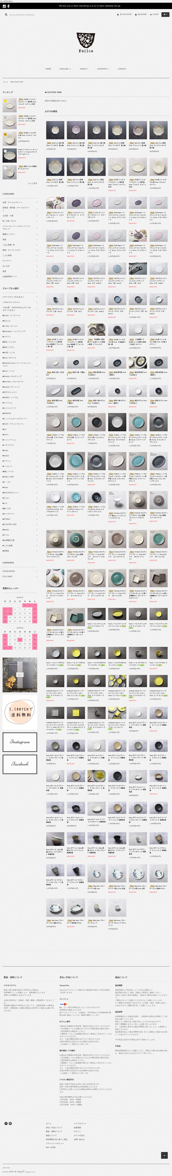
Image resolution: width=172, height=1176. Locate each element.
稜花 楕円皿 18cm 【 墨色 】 (117, 373)
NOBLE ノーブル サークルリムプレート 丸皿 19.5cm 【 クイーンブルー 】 (138, 438)
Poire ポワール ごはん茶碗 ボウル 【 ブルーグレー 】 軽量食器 (97, 850)
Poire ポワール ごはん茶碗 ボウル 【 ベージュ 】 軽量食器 (75, 850)
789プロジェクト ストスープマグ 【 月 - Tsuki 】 (158, 311)
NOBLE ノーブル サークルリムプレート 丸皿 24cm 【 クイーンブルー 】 (76, 477)
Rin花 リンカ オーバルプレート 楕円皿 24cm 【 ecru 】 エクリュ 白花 (27, 118)
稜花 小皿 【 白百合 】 (55, 373)
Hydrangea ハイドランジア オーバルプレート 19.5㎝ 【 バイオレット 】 (138, 216)
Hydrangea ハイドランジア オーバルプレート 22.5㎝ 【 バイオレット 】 (76, 249)
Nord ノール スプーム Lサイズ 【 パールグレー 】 (97, 626)
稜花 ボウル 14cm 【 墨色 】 (158, 402)
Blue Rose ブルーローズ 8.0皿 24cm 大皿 (137, 887)
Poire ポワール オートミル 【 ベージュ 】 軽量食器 (158, 788)
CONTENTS (103, 69)
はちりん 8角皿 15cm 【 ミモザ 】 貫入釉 (117, 144)
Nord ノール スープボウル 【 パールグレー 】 (55, 664)
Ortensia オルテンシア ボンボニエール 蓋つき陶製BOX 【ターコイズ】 (76, 633)
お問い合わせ (79, 1139)
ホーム (5, 82)
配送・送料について (54, 1131)
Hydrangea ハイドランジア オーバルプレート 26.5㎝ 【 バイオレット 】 (138, 249)
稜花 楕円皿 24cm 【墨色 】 (158, 373)
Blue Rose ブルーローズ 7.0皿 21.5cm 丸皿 (117, 887)
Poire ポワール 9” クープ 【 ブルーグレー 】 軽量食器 (138, 820)
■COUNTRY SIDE (17, 82)
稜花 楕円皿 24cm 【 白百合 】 (138, 373)
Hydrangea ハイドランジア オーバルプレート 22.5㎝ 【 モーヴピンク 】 (96, 249)
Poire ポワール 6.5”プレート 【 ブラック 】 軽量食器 (76, 758)
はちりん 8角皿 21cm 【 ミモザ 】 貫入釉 (55, 181)
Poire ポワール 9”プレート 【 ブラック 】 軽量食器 (158, 758)
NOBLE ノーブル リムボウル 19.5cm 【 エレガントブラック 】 (96, 509)
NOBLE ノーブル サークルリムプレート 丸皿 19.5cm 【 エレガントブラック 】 (158, 438)
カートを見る (79, 1135)
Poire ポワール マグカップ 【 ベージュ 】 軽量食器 (158, 850)
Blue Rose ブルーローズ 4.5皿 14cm (96, 887)
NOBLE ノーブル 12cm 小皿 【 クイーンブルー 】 (76, 437)
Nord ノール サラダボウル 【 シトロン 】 (117, 664)
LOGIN (155, 14)
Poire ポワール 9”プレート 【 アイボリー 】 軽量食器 (96, 758)
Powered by (19, 1172)
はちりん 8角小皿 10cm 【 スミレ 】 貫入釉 (76, 144)
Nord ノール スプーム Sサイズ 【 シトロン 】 (158, 625)
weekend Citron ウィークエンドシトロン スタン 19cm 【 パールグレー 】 (96, 694)
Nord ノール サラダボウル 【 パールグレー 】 (97, 664)
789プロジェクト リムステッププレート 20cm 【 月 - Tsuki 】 (96, 280)
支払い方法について (54, 1128)
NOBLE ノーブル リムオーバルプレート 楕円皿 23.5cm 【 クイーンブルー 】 (138, 477)
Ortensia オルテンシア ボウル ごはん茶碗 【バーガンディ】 (159, 515)
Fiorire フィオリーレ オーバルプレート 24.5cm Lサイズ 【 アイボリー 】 (27, 152)
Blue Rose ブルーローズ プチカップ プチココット (117, 922)
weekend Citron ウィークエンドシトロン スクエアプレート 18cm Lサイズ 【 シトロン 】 (76, 726)
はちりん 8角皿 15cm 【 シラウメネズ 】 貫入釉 (158, 145)
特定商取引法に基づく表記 (57, 1139)
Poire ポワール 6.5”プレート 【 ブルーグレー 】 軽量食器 (55, 758)
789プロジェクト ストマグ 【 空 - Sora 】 (55, 310)
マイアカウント (80, 1124)
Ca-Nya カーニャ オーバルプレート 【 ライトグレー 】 (55, 215)
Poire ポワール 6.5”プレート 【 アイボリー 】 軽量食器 (138, 725)
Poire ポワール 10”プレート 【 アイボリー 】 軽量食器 (55, 788)
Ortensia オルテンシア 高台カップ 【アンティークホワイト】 (117, 515)
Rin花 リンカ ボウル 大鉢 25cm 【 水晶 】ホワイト (158, 341)
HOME (48, 69)
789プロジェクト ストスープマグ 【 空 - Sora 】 (117, 311)
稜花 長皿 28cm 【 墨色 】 (75, 402)
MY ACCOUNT (126, 14)
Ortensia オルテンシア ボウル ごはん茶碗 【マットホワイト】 (55, 554)
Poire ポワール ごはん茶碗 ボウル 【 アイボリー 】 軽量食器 (54, 852)
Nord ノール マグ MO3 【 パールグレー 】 (137, 664)
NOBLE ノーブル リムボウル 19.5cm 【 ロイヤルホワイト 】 (55, 509)
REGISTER (142, 14)
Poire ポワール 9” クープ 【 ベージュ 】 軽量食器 (116, 819)
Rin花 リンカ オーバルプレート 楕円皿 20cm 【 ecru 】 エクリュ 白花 (27, 101)
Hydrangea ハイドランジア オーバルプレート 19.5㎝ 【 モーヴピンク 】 (158, 216)
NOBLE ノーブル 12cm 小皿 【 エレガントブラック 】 (96, 437)
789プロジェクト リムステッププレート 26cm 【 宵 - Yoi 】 (137, 280)
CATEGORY (65, 69)
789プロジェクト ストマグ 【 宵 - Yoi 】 (75, 310)
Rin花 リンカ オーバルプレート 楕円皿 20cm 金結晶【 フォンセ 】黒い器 (54, 342)
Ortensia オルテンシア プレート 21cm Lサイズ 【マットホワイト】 (97, 593)
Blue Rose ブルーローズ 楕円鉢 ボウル (75, 921)
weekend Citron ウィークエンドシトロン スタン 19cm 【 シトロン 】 (117, 693)
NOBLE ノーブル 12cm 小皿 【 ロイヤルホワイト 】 (55, 437)
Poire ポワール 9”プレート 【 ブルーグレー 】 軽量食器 (137, 757)
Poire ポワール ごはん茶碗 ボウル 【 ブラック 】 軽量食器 (116, 850)
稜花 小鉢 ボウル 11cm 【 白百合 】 (96, 402)
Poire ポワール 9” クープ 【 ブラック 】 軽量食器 (158, 819)
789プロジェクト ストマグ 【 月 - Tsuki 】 (96, 310)
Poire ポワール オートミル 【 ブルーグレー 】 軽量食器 (54, 820)
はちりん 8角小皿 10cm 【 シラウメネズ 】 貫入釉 (96, 145)
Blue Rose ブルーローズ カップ (96, 921)
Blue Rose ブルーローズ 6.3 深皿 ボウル (55, 921)
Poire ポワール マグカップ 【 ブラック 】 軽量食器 (75, 882)
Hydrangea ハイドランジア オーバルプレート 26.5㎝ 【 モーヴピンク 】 (158, 249)
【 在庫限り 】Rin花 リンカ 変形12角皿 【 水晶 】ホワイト (137, 342)
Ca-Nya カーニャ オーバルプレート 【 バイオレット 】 (76, 214)
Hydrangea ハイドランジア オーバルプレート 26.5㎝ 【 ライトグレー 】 (117, 249)
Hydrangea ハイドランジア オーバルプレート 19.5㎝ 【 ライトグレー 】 (117, 216)
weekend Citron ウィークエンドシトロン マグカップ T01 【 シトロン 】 (117, 726)
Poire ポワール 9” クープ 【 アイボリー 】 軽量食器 (97, 821)
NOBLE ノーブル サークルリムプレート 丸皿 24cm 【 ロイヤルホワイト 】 (55, 477)
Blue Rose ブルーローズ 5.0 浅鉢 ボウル (158, 887)
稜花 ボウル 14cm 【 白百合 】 (138, 402)
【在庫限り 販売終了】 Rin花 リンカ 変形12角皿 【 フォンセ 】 (96, 342)
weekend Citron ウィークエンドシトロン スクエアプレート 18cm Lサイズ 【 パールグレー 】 (55, 726)
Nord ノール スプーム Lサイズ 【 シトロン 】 (117, 625)
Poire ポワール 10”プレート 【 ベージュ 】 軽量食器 (75, 788)
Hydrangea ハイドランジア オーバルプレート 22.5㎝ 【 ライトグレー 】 (55, 249)
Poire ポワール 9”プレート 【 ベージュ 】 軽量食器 (116, 758)
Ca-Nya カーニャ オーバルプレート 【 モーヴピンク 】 (96, 214)
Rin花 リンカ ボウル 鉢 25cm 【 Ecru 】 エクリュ (27, 135)
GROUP (84, 69)
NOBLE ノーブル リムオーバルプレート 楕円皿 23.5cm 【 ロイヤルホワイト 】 (117, 477)
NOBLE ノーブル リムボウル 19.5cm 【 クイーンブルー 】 (76, 509)
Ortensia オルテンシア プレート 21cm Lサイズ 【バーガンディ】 (76, 593)
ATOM (52, 1147)
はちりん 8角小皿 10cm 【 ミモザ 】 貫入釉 (55, 144)
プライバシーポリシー (55, 1143)
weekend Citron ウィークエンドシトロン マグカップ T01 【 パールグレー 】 (97, 726)
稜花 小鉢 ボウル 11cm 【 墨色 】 (117, 402)
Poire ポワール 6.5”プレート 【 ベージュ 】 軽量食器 (158, 725)
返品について (51, 1135)
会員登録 (77, 1128)
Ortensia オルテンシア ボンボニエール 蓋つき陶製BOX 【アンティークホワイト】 (138, 594)
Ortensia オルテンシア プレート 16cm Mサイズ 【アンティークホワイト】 (97, 555)
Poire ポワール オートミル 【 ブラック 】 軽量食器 (75, 820)
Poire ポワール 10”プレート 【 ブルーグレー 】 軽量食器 (96, 788)
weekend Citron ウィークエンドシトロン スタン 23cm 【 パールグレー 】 (137, 694)
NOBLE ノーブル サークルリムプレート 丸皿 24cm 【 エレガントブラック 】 (96, 477)
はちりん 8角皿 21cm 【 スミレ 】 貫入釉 (75, 181)
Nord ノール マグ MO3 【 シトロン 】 (158, 664)
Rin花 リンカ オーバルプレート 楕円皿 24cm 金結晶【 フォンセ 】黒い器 (75, 343)
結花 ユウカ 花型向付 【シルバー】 (27, 167)
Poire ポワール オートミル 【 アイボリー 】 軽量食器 (137, 789)
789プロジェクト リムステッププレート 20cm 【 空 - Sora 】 (55, 280)
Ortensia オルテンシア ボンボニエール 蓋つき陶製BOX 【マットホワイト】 (55, 633)
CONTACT (122, 69)
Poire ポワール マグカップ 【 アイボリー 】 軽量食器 (137, 851)
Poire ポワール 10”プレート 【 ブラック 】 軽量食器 (117, 788)
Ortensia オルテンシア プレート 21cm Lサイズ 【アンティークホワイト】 (55, 594)
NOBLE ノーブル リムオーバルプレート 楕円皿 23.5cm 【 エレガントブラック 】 (158, 477)
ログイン (77, 1131)
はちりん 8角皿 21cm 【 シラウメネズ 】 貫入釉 (96, 182)
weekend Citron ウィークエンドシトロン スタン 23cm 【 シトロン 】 (159, 693)
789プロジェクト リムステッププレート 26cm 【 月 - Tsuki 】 (158, 280)
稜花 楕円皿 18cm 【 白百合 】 (96, 373)
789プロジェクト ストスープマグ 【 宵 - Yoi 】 (138, 311)
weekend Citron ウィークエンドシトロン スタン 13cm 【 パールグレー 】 (54, 694)
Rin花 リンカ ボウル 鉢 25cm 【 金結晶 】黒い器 (117, 342)
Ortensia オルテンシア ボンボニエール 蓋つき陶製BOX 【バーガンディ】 (159, 594)
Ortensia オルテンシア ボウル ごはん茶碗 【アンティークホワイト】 (138, 516)
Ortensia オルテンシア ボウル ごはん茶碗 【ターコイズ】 (76, 554)
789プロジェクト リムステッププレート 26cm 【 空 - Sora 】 (117, 280)
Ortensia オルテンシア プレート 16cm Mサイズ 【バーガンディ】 (117, 554)
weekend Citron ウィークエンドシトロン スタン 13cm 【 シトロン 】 (76, 693)
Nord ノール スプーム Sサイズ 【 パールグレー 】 (138, 626)
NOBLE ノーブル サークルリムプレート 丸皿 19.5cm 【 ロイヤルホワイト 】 (117, 438)
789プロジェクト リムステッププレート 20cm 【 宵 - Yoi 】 (75, 280)
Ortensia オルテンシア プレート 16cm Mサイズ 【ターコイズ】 (159, 554)
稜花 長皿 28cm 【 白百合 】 (54, 402)
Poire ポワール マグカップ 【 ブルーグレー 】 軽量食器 (54, 882)
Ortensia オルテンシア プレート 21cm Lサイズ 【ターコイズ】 (117, 593)
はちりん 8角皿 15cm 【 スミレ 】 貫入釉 (137, 144)
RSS (47, 1147)
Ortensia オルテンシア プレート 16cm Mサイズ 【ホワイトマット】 (138, 555)
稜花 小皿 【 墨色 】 (76, 373)
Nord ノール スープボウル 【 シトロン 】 (76, 664)
